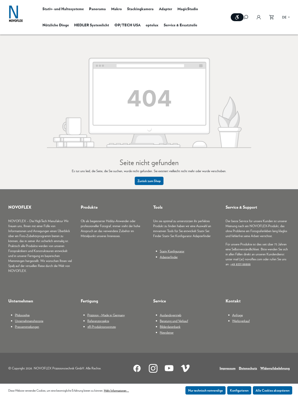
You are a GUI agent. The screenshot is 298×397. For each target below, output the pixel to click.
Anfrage (237, 315)
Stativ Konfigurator (172, 251)
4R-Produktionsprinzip (101, 326)
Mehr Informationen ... (116, 390)
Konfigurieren (239, 390)
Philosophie (22, 315)
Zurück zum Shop (149, 180)
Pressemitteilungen (27, 326)
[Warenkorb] (271, 17)
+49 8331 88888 (240, 264)
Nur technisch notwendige (205, 390)
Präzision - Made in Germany (106, 315)
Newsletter (167, 332)
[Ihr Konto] (258, 17)
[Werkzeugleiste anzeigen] (237, 17)
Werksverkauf (241, 320)
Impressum (228, 368)
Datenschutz (248, 368)
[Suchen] (248, 17)
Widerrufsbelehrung (275, 368)
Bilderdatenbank (170, 326)
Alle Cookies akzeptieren (273, 390)
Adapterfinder (169, 257)
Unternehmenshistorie (29, 320)
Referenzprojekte (98, 320)
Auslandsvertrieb (170, 315)
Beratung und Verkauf (174, 320)
